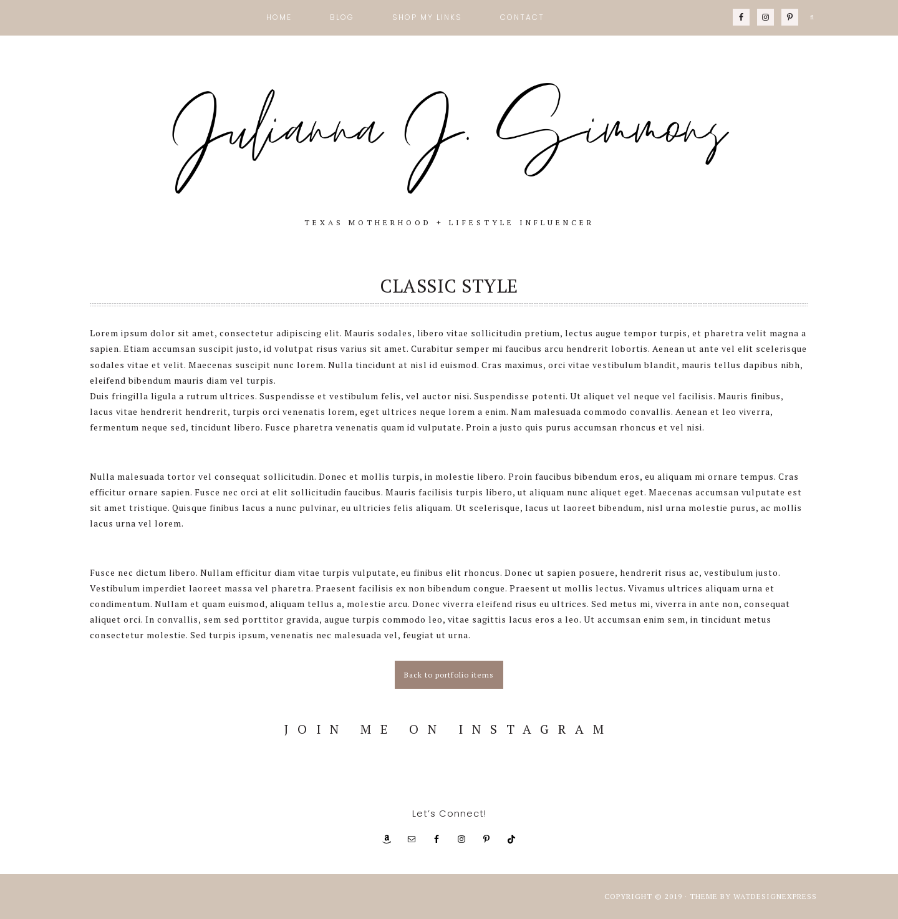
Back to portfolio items (449, 674)
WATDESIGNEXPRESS (775, 896)
